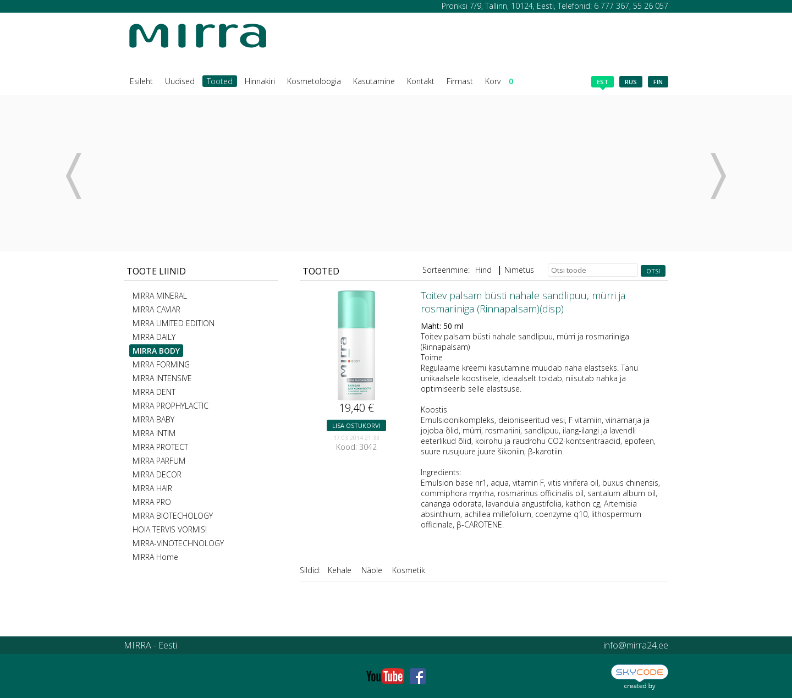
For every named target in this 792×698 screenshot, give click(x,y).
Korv (499, 81)
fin (658, 82)
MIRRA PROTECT (160, 447)
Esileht (141, 81)
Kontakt (421, 81)
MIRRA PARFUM (159, 460)
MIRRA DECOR (157, 474)
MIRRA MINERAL (160, 295)
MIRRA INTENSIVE (162, 378)
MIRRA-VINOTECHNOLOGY (178, 543)
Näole (371, 570)
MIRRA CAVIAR (156, 309)
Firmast (460, 81)
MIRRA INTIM (154, 433)
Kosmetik (408, 570)
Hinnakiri (260, 81)
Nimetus (519, 270)
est (602, 82)
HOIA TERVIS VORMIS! (170, 529)
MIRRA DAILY (154, 337)
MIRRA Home (155, 557)
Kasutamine (374, 81)
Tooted (220, 81)
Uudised (180, 81)
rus (631, 82)
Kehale (339, 570)
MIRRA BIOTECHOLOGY (173, 515)
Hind (483, 270)
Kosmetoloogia (314, 81)
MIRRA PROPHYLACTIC (170, 405)
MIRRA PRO (152, 502)
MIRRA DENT (154, 392)
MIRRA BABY (153, 419)
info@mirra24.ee (635, 645)
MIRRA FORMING (161, 364)
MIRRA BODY (156, 350)
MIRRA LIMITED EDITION (174, 323)
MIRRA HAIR (152, 488)
